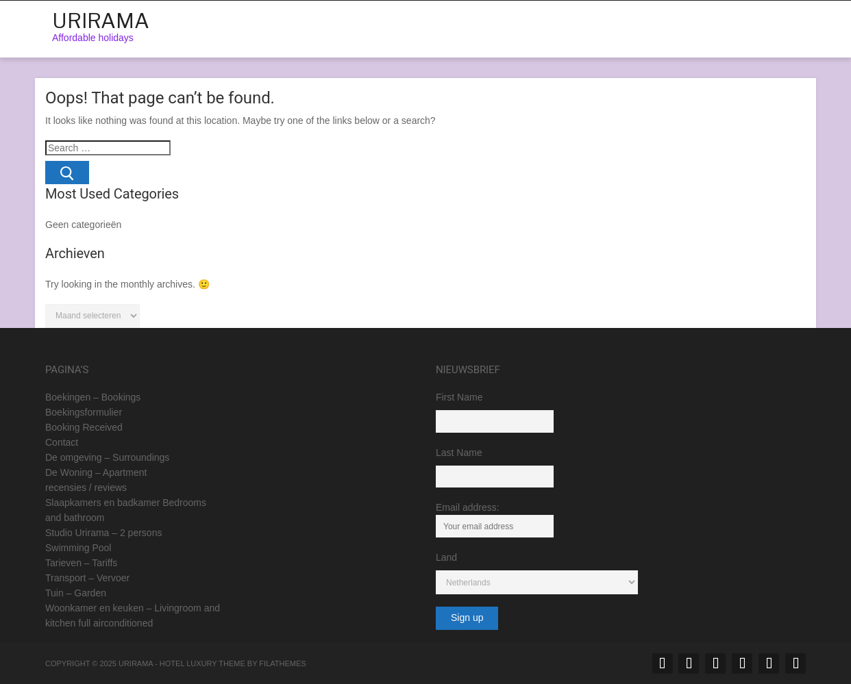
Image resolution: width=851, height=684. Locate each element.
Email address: (495, 519)
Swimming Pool (78, 547)
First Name (459, 397)
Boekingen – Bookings (92, 397)
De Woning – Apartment (96, 472)
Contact (61, 442)
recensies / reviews (86, 487)
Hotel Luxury (188, 663)
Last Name (459, 452)
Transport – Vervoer (87, 577)
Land (446, 557)
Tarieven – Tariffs (81, 562)
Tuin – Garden (75, 592)
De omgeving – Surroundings (107, 457)
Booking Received (84, 427)
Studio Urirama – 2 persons (103, 532)
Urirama (100, 20)
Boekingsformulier (83, 412)
